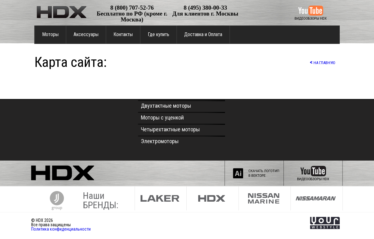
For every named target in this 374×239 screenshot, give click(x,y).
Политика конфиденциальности (61, 229)
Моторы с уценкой (162, 117)
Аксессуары (86, 34)
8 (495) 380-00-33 (205, 7)
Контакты (123, 34)
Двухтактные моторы (166, 105)
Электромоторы (160, 141)
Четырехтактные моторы (170, 129)
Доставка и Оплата (203, 34)
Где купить (158, 34)
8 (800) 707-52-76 (132, 7)
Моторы (50, 34)
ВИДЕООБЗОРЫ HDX (311, 18)
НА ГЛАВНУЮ (322, 62)
